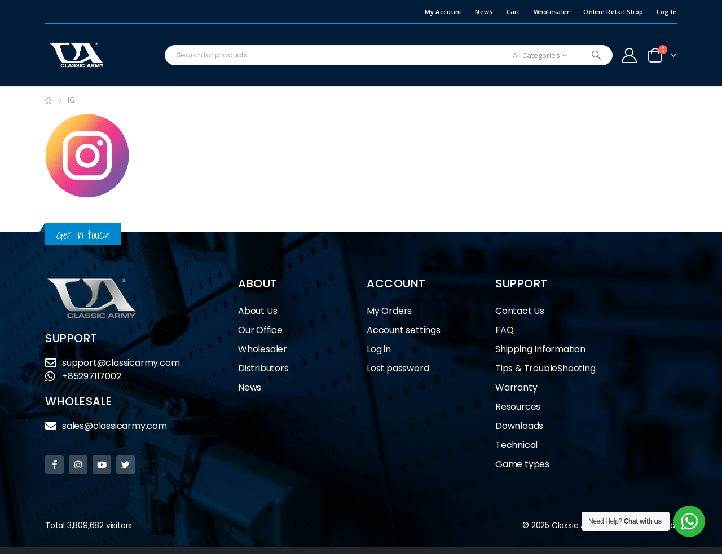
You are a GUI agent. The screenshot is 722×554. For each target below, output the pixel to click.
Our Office (260, 329)
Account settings (404, 329)
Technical (516, 444)
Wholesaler (552, 11)
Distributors (266, 368)
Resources (517, 406)
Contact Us (519, 310)
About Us (257, 310)
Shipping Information (540, 349)
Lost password (398, 368)
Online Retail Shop (613, 11)
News (483, 11)
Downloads (519, 425)
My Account (443, 11)
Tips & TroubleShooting (545, 368)
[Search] (596, 55)
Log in (379, 349)
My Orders (389, 310)
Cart (513, 11)
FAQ (504, 329)
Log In (667, 11)
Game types (522, 464)
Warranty (516, 387)
